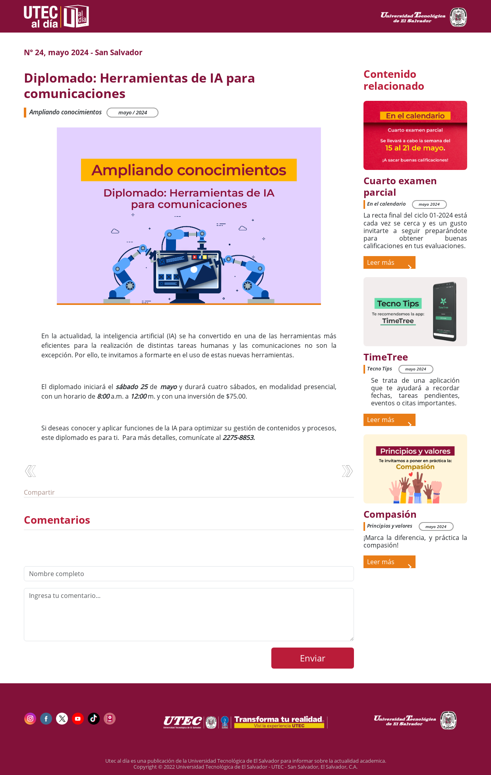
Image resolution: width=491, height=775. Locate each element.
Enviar (312, 658)
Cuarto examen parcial (400, 186)
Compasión (390, 514)
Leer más (389, 263)
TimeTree (385, 357)
